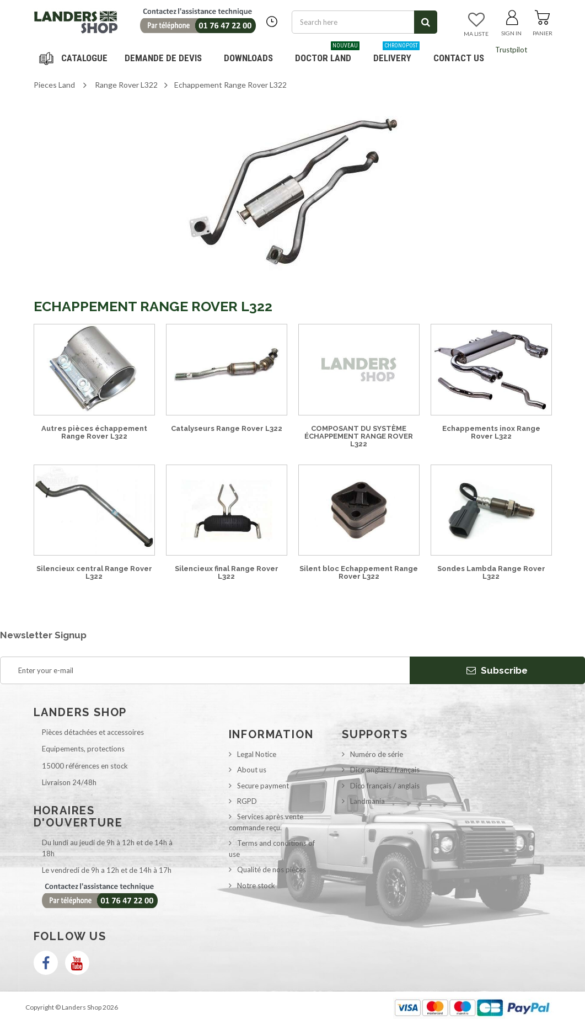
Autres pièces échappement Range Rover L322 (94, 432)
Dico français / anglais (385, 785)
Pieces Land (54, 84)
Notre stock (256, 885)
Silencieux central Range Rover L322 (94, 572)
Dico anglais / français (385, 769)
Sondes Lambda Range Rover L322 (491, 572)
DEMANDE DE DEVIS (163, 57)
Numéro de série (376, 754)
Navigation (75, 58)
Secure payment (263, 785)
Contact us (458, 57)
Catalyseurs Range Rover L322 (226, 428)
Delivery (396, 53)
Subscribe (497, 670)
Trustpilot (511, 49)
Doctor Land (327, 53)
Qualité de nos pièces (271, 869)
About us (251, 769)
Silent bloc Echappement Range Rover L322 (358, 572)
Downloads (248, 57)
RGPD (247, 801)
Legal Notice (256, 754)
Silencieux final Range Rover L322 (226, 572)
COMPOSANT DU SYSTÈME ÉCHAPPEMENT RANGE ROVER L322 (358, 436)
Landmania (367, 801)
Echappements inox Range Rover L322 (491, 432)
